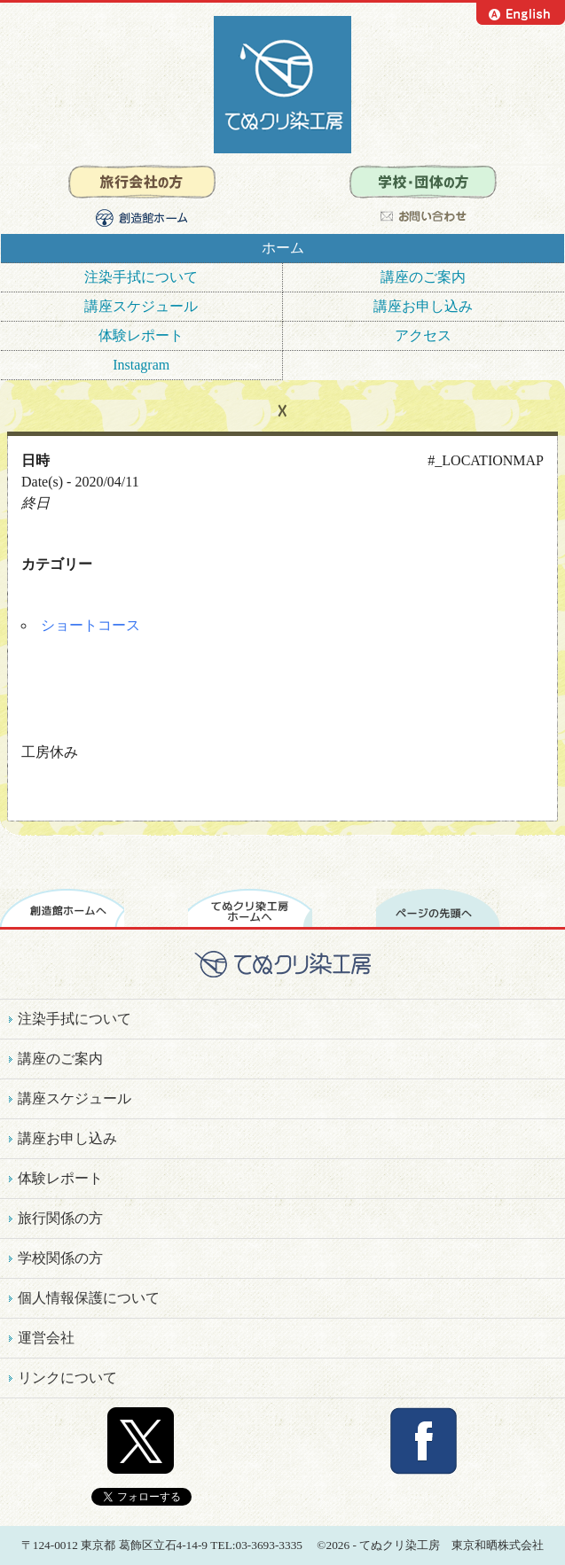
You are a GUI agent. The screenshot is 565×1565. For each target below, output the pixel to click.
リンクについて (67, 1377)
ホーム (283, 247)
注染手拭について (141, 276)
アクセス (423, 335)
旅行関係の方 (60, 1218)
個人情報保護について (89, 1297)
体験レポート (141, 335)
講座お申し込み (423, 306)
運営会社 (46, 1337)
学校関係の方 (60, 1257)
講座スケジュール (141, 306)
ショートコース (90, 625)
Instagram (141, 364)
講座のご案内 (423, 276)
